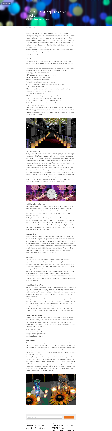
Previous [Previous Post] (28, 402)
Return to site (6, 3)
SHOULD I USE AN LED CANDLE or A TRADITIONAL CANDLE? (69, 406)
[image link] (56, 127)
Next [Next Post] (58, 402)
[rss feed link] (85, 414)
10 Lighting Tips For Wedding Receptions (39, 405)
